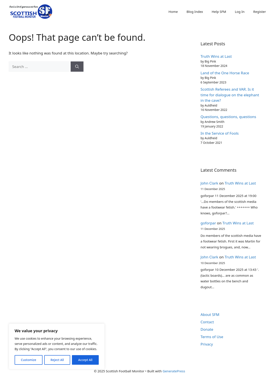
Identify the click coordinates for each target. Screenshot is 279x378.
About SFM (210, 314)
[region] (57, 346)
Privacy (207, 344)
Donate (207, 329)
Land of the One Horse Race (225, 72)
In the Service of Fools (220, 133)
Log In (239, 11)
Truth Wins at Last (216, 56)
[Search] (77, 66)
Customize (28, 360)
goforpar (208, 222)
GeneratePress (174, 371)
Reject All (57, 360)
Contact (207, 321)
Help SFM (219, 11)
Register (259, 11)
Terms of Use (212, 336)
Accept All (85, 360)
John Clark (209, 183)
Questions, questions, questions (228, 116)
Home (173, 11)
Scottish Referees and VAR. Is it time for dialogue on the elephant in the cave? (230, 95)
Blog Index (195, 11)
